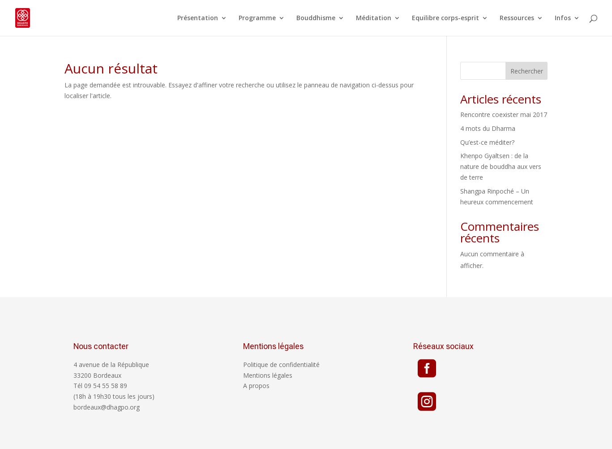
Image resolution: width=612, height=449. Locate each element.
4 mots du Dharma (487, 128)
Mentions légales (267, 375)
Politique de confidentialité (281, 364)
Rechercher (526, 71)
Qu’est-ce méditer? (487, 142)
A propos (256, 385)
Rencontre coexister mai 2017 (503, 114)
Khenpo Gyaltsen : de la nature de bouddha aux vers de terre (500, 166)
